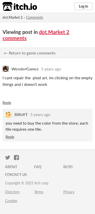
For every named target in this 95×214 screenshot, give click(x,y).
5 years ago (51, 68)
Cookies (11, 201)
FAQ (37, 167)
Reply (7, 103)
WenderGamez (25, 68)
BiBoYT (21, 114)
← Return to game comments (29, 52)
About (11, 167)
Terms (38, 192)
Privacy (68, 192)
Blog (68, 167)
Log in (83, 6)
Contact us (16, 174)
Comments (34, 17)
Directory (12, 192)
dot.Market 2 (13, 17)
